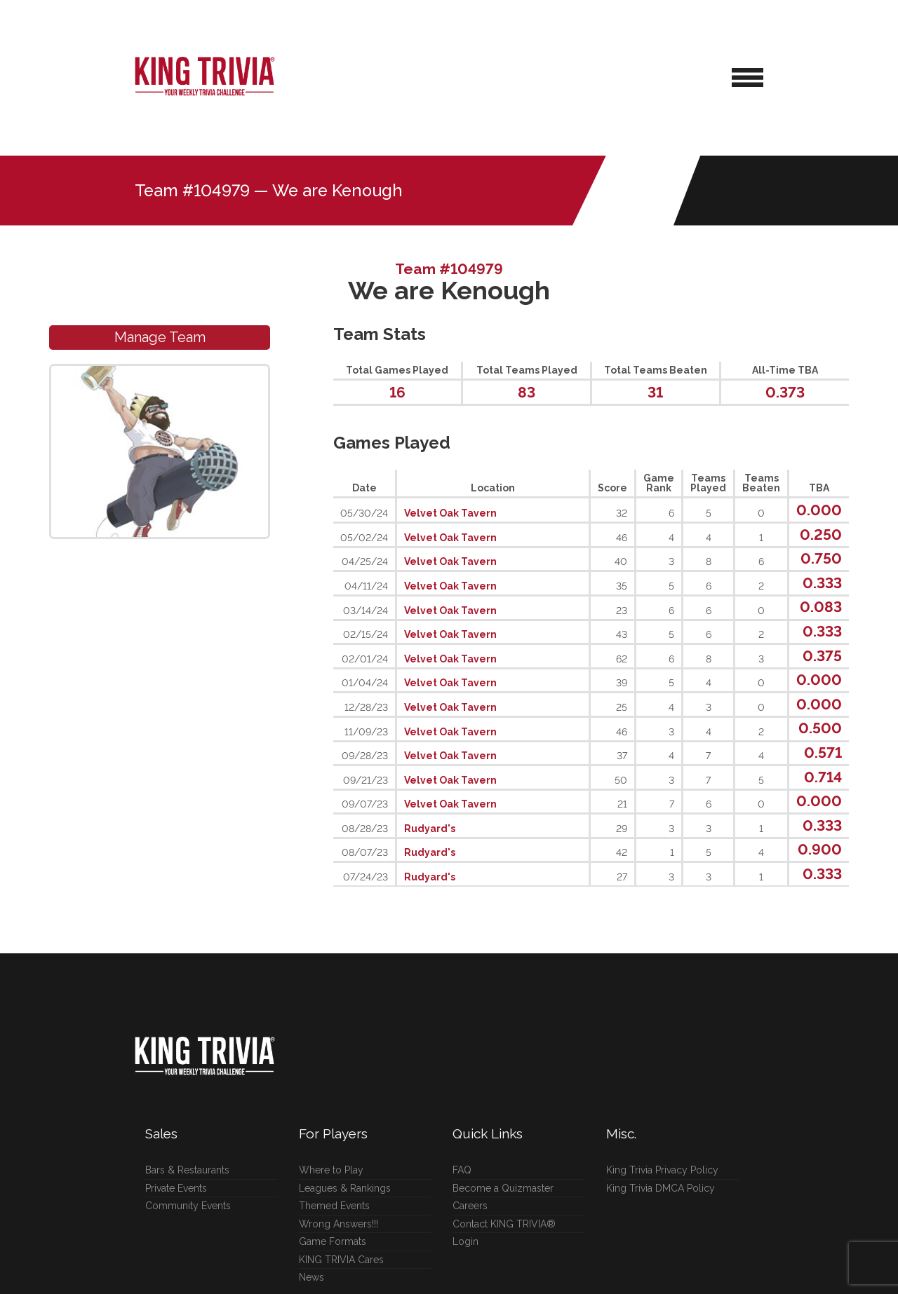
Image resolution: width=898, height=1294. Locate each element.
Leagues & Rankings (345, 1188)
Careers (470, 1205)
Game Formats (332, 1241)
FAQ (462, 1170)
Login (465, 1241)
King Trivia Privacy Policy (662, 1170)
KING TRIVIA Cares (341, 1259)
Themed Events (334, 1205)
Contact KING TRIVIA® (504, 1224)
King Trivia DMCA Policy (660, 1188)
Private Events (176, 1188)
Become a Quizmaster (503, 1188)
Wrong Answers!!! (338, 1224)
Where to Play (331, 1170)
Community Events (188, 1205)
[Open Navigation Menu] (747, 77)
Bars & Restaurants (187, 1170)
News (311, 1277)
